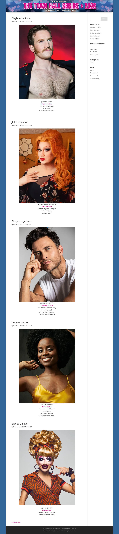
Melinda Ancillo (55, 531)
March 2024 (93, 52)
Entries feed (94, 73)
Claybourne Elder (21, 18)
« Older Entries (16, 522)
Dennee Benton (20, 322)
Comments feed (95, 76)
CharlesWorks (72, 531)
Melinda (15, 21)
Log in (92, 70)
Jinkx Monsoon (20, 122)
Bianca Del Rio (20, 423)
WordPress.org (94, 79)
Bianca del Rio (46, 510)
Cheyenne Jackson (22, 221)
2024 (30, 21)
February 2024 (94, 55)
